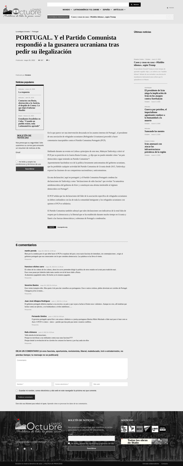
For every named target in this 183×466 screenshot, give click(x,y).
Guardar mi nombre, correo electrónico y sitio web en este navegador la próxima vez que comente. (58, 391)
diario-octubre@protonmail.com (40, 442)
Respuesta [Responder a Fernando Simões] (35, 325)
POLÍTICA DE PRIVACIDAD (53, 464)
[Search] (135, 5)
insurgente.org (62, 227)
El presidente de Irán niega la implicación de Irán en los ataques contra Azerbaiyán (155, 94)
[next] (172, 17)
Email (18, 152)
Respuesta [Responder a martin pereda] (28, 259)
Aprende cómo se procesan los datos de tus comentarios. (67, 404)
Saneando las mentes (154, 131)
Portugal (35, 31)
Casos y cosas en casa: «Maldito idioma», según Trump (93, 17)
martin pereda (30, 251)
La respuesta (23, 92)
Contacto (164, 464)
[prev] (168, 17)
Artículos (21, 89)
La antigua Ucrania (23, 31)
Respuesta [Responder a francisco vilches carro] (28, 278)
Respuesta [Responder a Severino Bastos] (28, 293)
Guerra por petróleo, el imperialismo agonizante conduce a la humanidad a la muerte (156, 115)
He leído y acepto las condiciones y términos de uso (28, 162)
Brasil (20, 116)
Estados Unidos (139, 59)
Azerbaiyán (148, 87)
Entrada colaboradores (151, 464)
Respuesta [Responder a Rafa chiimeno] (28, 343)
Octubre (28, 75)
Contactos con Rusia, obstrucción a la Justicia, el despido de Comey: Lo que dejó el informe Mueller (29, 105)
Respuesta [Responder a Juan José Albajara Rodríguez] (28, 309)
